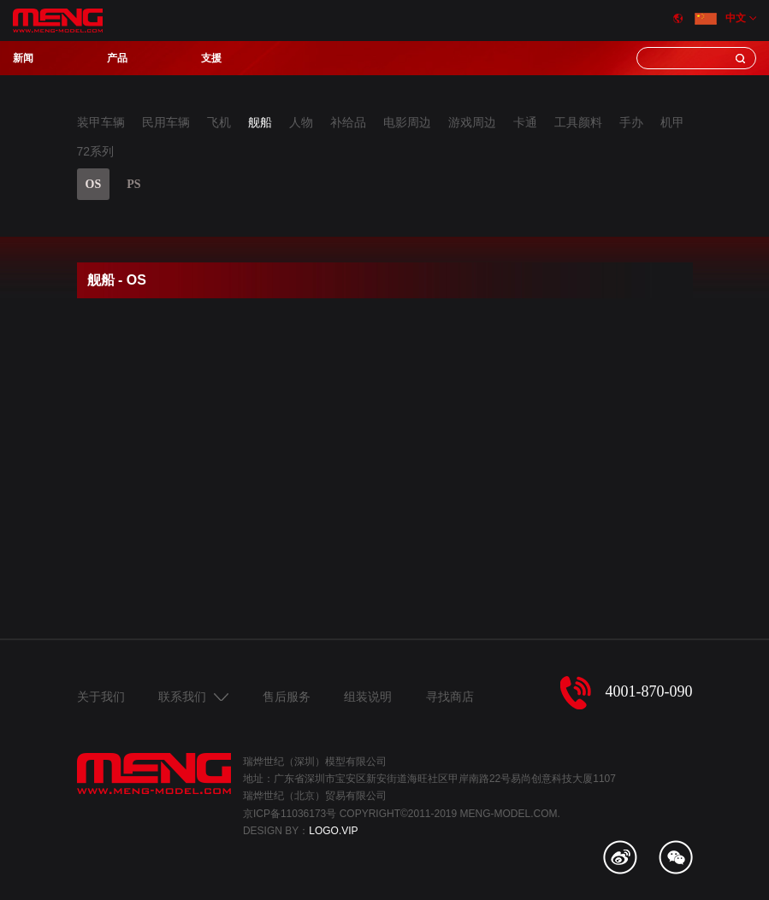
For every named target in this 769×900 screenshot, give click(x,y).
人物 (301, 122)
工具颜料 (578, 122)
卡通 (525, 122)
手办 (631, 122)
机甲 (672, 122)
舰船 (260, 122)
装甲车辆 (101, 122)
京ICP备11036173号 (289, 814)
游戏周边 (472, 122)
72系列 (96, 151)
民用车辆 (166, 122)
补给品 (348, 122)
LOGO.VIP (333, 831)
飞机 (219, 122)
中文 (720, 18)
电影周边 (407, 122)
